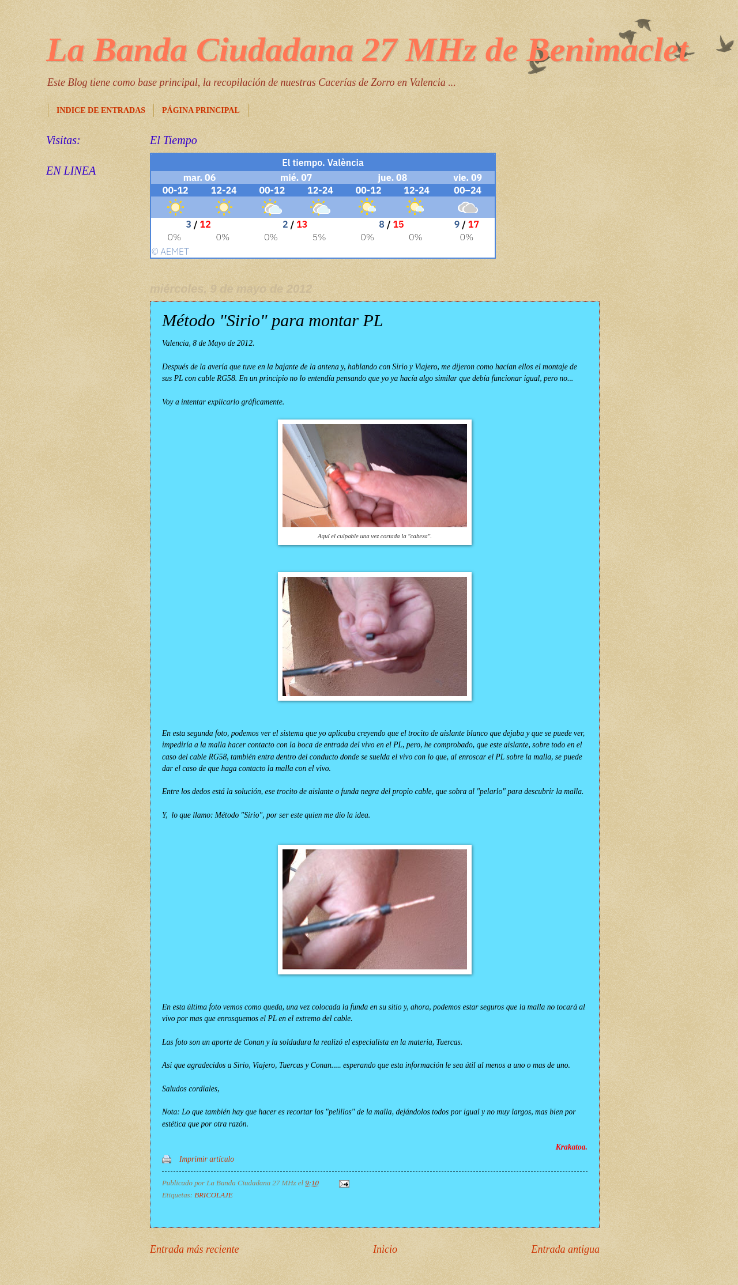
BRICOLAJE (213, 1195)
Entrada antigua (565, 1249)
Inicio (385, 1249)
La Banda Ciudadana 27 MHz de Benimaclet (367, 50)
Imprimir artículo (206, 1159)
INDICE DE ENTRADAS (101, 110)
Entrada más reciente (194, 1249)
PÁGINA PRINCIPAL (201, 110)
